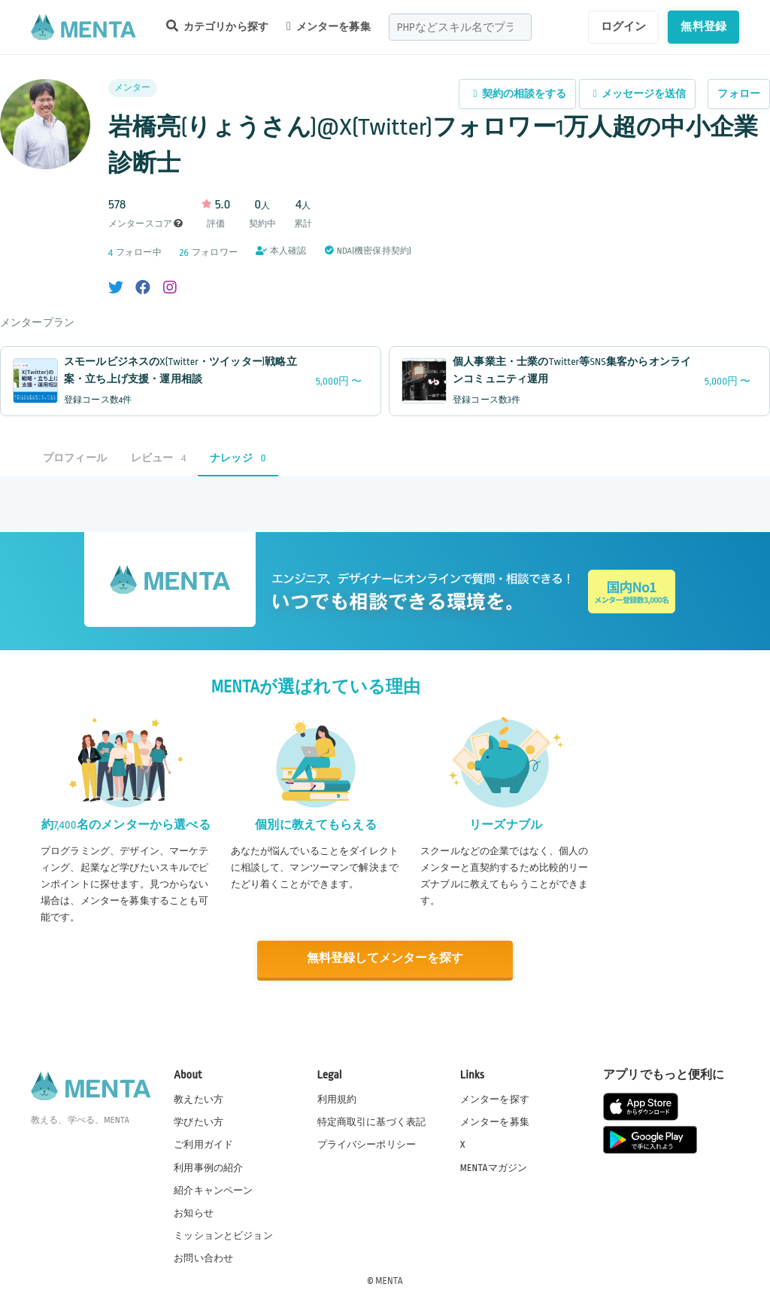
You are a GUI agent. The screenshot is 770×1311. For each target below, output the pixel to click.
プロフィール (75, 458)
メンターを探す (494, 1099)
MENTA (389, 1280)
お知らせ (194, 1212)
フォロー (738, 93)
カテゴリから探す (217, 26)
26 (184, 252)
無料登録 (703, 26)
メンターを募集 (328, 26)
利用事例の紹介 (208, 1166)
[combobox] (460, 27)
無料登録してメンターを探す (385, 959)
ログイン (624, 26)
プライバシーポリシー (367, 1144)
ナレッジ (237, 458)
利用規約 (337, 1099)
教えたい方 (198, 1099)
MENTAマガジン (493, 1166)
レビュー (158, 458)
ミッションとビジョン (223, 1235)
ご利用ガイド (203, 1144)
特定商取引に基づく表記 (371, 1121)
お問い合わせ (203, 1257)
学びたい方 (198, 1121)
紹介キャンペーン (213, 1190)
